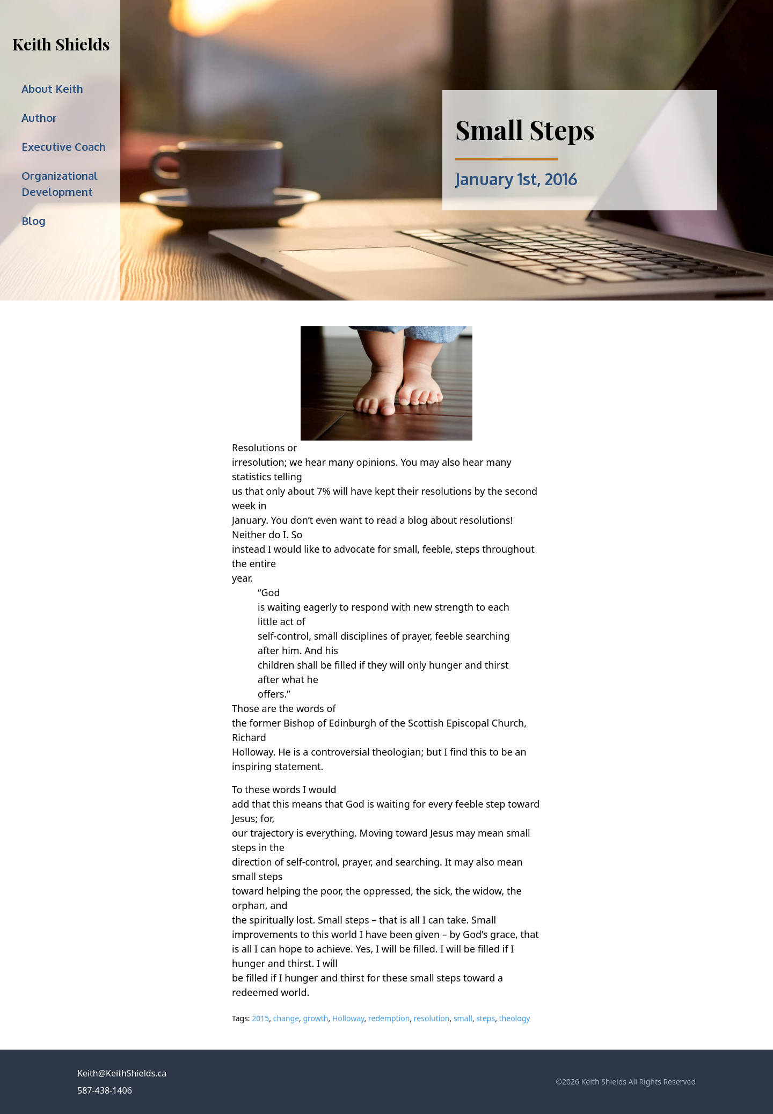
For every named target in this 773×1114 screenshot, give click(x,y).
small (463, 1018)
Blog (33, 221)
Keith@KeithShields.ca (121, 1073)
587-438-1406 (104, 1090)
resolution (432, 1018)
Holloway (348, 1018)
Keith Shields (61, 44)
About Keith (52, 89)
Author (39, 117)
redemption (389, 1018)
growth (315, 1018)
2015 (260, 1018)
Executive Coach (63, 146)
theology (514, 1018)
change (286, 1018)
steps (485, 1018)
